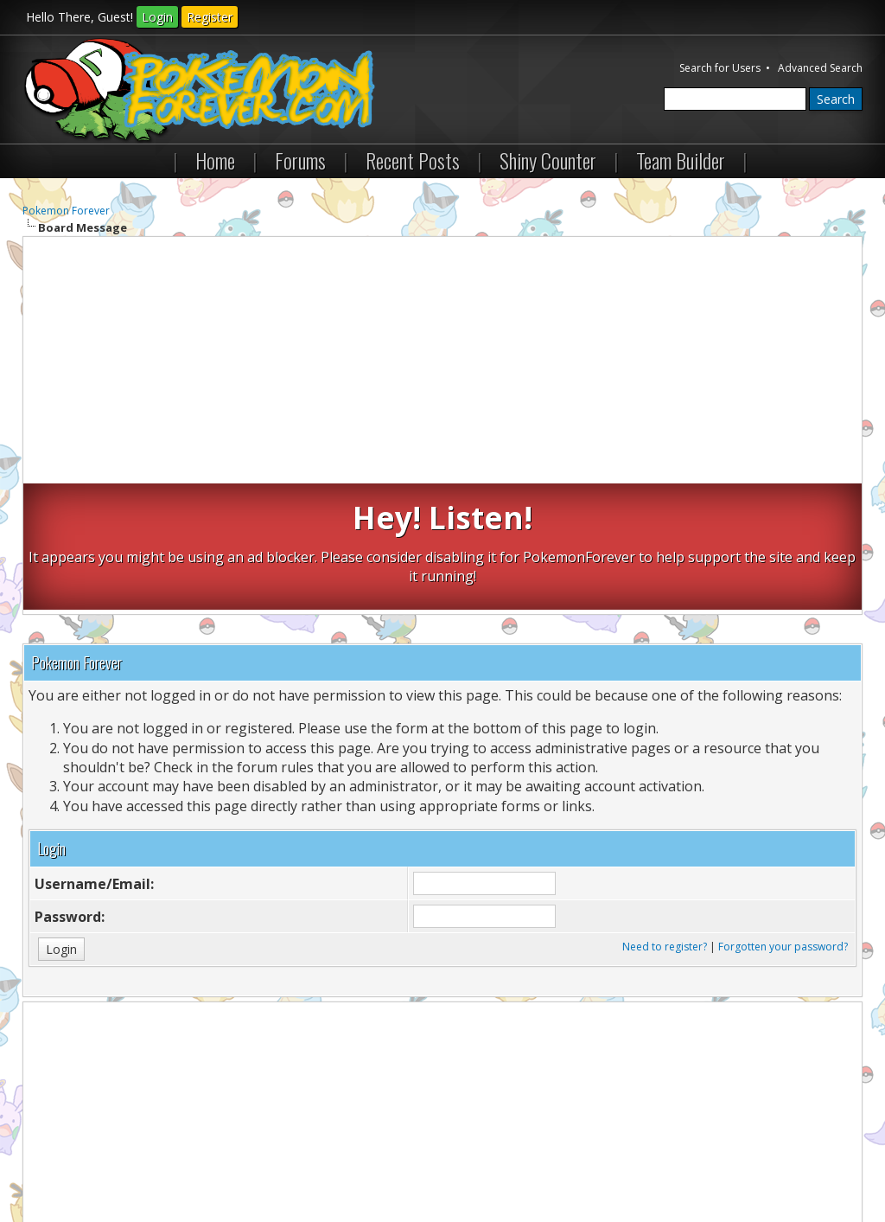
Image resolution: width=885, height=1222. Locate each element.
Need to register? (664, 820)
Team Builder (680, 160)
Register (209, 17)
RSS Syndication (415, 1160)
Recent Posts (413, 160)
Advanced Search (820, 68)
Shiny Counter (548, 160)
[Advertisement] (443, 362)
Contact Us (58, 1160)
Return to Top (228, 1160)
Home (215, 160)
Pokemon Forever (66, 210)
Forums (300, 160)
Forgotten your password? (783, 820)
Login (157, 17)
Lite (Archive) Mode (319, 1160)
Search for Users (720, 68)
